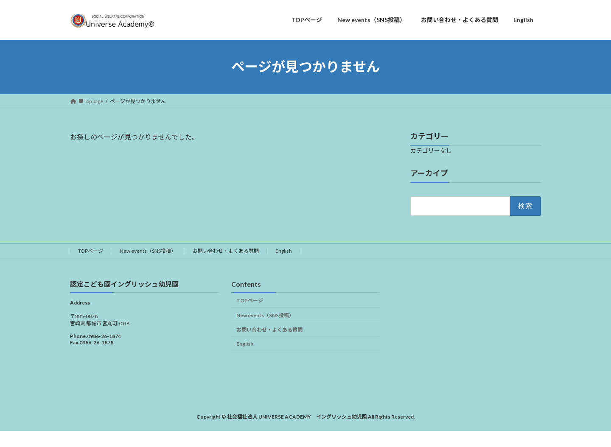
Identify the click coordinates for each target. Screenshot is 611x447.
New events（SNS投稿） (148, 251)
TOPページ (90, 251)
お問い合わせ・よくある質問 (226, 251)
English (283, 251)
